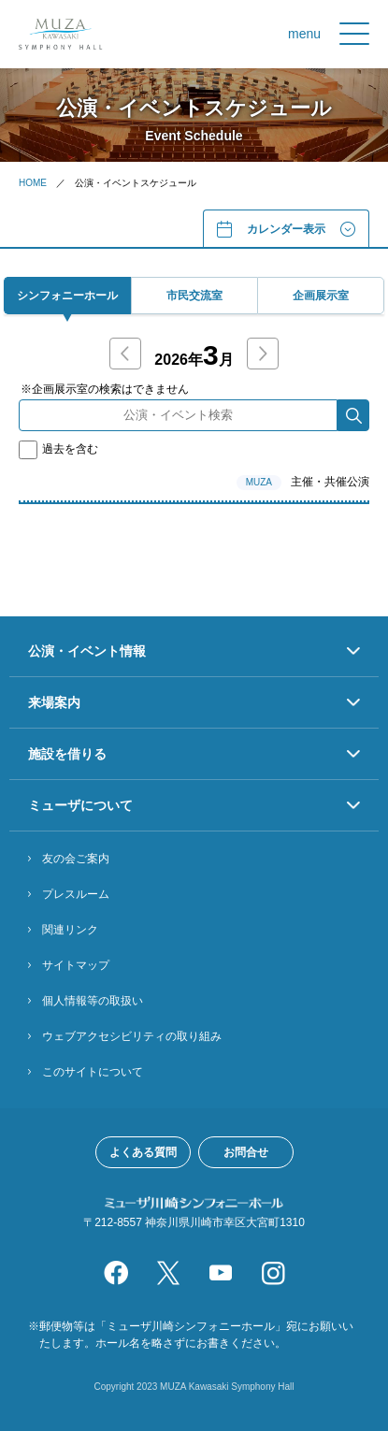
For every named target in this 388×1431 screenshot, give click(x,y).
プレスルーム (75, 894)
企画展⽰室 (321, 295)
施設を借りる (67, 753)
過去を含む (58, 448)
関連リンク (70, 929)
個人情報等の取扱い (92, 1000)
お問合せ (245, 1152)
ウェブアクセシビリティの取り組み (132, 1036)
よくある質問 (143, 1152)
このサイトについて (92, 1071)
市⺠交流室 (194, 295)
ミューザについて (80, 805)
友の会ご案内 (75, 858)
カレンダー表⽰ (286, 229)
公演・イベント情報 (87, 650)
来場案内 (54, 702)
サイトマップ (75, 965)
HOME (33, 183)
